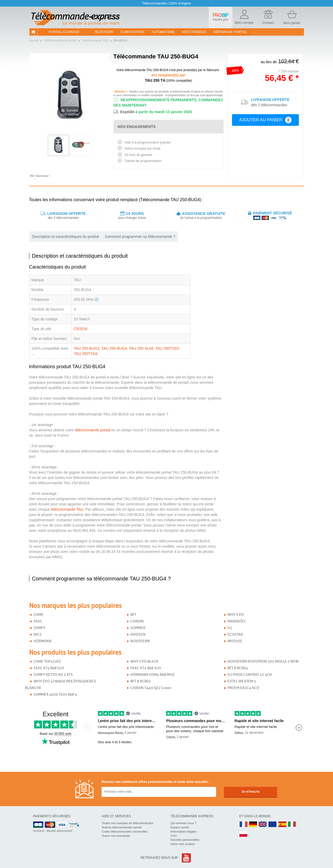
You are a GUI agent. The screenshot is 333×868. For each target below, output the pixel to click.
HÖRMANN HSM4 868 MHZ (152, 674)
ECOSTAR (235, 634)
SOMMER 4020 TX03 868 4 (55, 694)
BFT (133, 614)
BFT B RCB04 (237, 668)
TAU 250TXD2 (167, 348)
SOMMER (137, 628)
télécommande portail (92, 430)
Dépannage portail (230, 32)
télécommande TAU (67, 509)
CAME (38, 614)
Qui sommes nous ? (184, 823)
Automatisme (163, 32)
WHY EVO (235, 614)
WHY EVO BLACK (144, 661)
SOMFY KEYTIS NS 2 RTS (53, 674)
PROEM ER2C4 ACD (243, 688)
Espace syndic (180, 827)
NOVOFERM (140, 641)
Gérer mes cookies (183, 844)
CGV (174, 835)
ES (282, 824)
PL (243, 834)
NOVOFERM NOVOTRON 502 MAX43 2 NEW (263, 661)
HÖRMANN (43, 641)
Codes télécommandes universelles (125, 831)
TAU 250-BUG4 (114, 348)
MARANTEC (236, 621)
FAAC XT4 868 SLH (49, 668)
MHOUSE (234, 641)
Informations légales (184, 831)
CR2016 (80, 329)
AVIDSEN (137, 634)
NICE (38, 634)
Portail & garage (64, 32)
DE (253, 824)
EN (272, 824)
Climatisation (132, 32)
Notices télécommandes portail (122, 827)
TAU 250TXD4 (86, 354)
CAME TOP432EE (47, 661)
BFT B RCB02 (140, 681)
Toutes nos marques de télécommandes (127, 823)
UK (263, 824)
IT (292, 824)
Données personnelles (185, 839)
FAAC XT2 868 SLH (145, 668)
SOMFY (39, 628)
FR (243, 824)
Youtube (186, 858)
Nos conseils (194, 32)
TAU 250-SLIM (141, 348)
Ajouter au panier (265, 120)
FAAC (38, 621)
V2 (229, 628)
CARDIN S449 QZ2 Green (150, 688)
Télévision (103, 32)
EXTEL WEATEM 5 (241, 681)
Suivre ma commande (116, 835)
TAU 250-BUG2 (86, 348)
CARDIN (137, 621)
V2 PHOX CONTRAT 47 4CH (249, 674)
